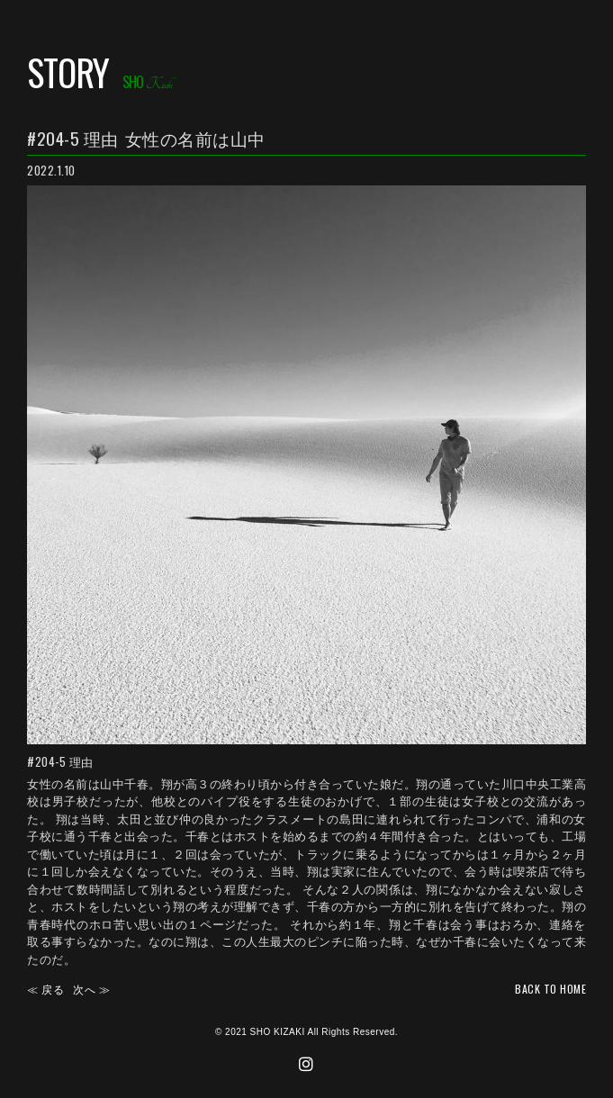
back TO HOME (550, 988)
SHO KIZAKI (277, 1032)
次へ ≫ (91, 988)
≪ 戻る (45, 988)
